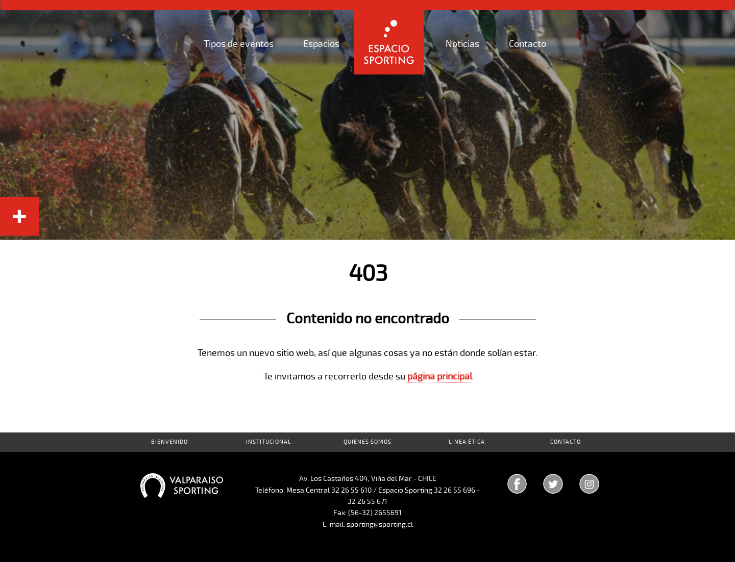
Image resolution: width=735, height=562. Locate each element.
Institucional (268, 442)
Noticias (462, 43)
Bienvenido (169, 442)
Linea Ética (467, 442)
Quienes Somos (367, 442)
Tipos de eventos (239, 43)
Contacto (527, 43)
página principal (439, 376)
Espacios (321, 43)
